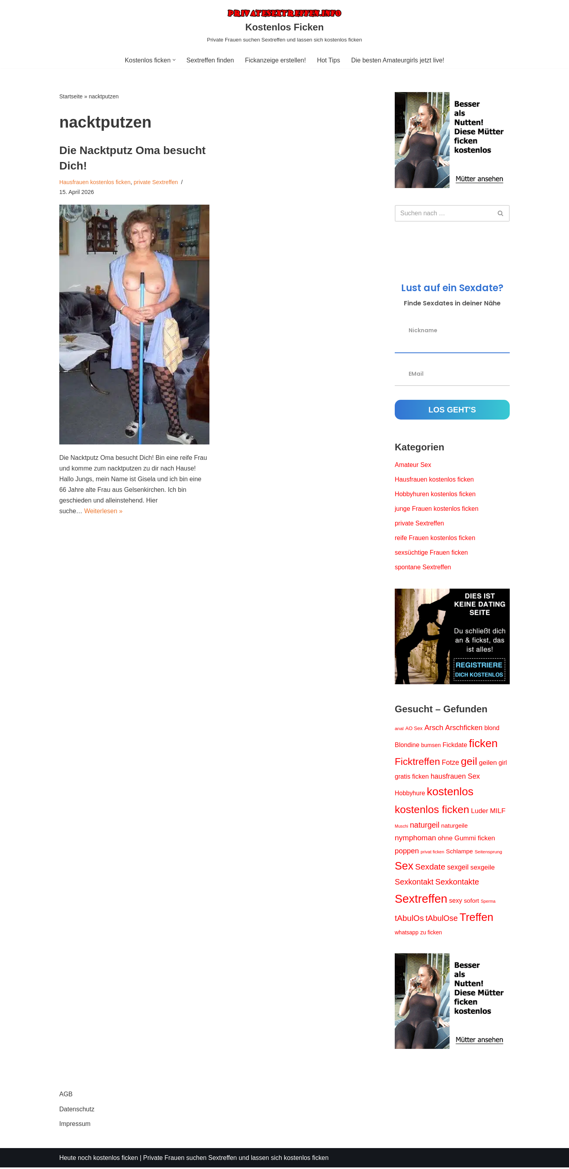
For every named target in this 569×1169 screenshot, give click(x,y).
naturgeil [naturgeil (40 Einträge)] (424, 826)
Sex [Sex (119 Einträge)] (404, 866)
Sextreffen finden (210, 60)
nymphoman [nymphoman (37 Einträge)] (415, 839)
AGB (66, 1095)
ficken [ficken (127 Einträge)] (483, 744)
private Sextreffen (156, 182)
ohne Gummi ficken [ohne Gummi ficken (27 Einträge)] (466, 839)
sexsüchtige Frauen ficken (431, 553)
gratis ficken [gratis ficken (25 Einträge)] (412, 777)
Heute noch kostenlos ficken (98, 1159)
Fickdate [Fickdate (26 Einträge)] (455, 745)
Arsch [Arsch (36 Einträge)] (433, 728)
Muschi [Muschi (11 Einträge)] (401, 827)
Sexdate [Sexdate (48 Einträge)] (430, 867)
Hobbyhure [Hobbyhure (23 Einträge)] (410, 794)
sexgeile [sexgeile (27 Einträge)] (482, 868)
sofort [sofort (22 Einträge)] (471, 901)
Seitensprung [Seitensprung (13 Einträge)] (488, 852)
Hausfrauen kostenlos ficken (95, 182)
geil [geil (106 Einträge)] (469, 762)
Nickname (423, 330)
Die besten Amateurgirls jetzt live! (398, 60)
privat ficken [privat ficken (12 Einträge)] (433, 852)
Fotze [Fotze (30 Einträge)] (450, 763)
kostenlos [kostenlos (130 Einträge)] (450, 792)
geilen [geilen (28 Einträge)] (488, 763)
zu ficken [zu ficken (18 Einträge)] (431, 933)
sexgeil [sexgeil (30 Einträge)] (457, 868)
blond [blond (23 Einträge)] (491, 728)
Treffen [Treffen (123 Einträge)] (477, 918)
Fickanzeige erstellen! (275, 60)
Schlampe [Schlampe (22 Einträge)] (459, 852)
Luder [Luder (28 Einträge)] (479, 812)
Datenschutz (76, 1110)
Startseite (71, 96)
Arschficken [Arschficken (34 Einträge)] (464, 728)
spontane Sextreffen (423, 568)
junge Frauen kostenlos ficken (437, 509)
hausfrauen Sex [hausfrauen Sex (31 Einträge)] (455, 777)
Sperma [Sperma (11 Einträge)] (488, 902)
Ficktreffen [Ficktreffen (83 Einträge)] (417, 762)
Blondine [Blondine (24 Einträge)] (407, 745)
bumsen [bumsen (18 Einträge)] (431, 745)
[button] (173, 59)
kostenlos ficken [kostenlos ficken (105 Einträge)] (432, 811)
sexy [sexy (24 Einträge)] (455, 901)
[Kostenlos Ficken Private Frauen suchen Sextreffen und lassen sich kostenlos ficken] (284, 26)
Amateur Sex (413, 465)
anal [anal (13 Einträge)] (399, 729)
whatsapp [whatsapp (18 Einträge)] (406, 933)
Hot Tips (328, 60)
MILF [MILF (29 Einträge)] (497, 812)
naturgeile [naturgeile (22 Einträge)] (454, 826)
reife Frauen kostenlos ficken (435, 538)
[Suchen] (443, 213)
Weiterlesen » (103, 511)
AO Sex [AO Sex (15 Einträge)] (414, 729)
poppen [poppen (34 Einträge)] (407, 851)
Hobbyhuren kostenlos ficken (435, 494)
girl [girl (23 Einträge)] (503, 763)
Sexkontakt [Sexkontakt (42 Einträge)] (414, 883)
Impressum (74, 1125)
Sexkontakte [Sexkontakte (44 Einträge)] (457, 883)
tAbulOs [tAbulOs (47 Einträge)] (409, 919)
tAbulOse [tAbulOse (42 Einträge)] (442, 919)
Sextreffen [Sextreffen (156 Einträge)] (421, 899)
